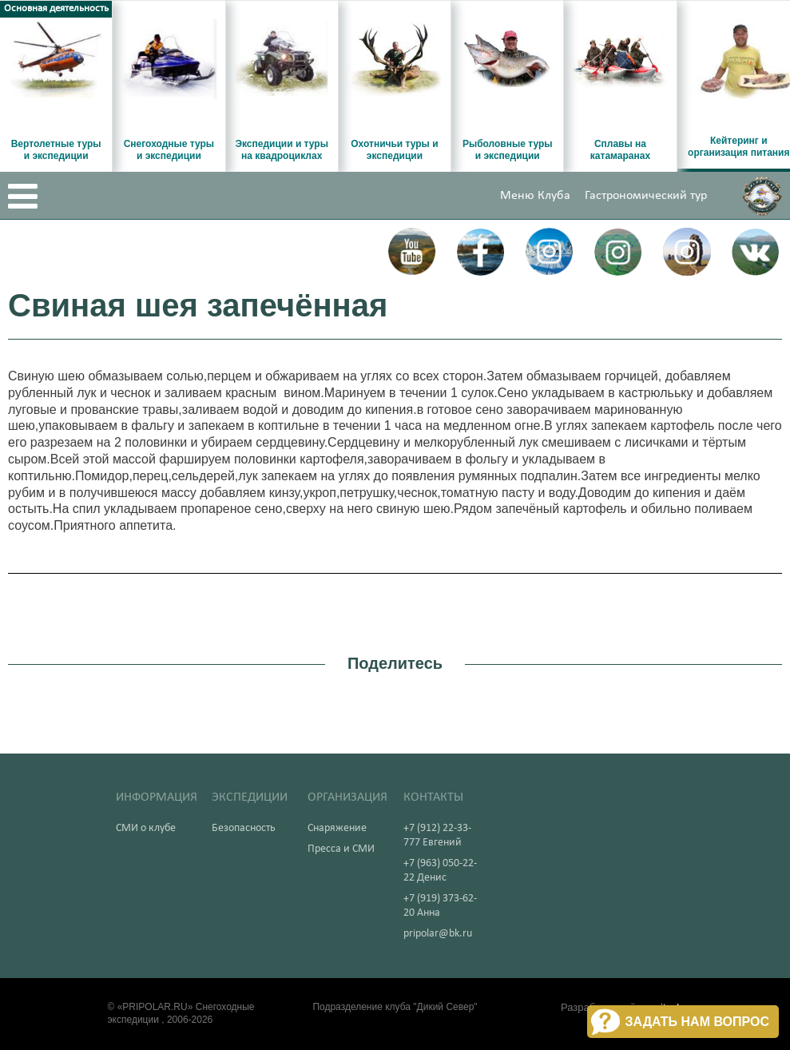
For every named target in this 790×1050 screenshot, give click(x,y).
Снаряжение (337, 828)
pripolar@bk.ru (437, 934)
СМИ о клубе (146, 828)
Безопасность (244, 828)
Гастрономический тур (646, 195)
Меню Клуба (535, 195)
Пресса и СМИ (341, 849)
